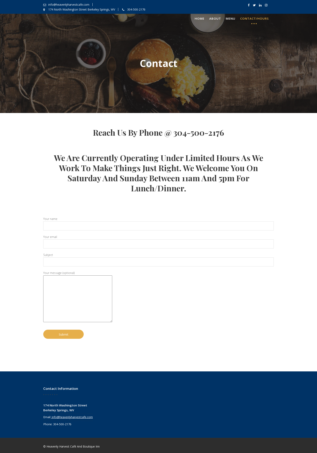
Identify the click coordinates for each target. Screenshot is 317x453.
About (215, 18)
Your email (158, 242)
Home (199, 18)
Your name (158, 224)
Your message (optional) (81, 296)
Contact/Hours (254, 18)
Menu (230, 18)
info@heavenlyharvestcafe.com (72, 416)
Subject (158, 259)
